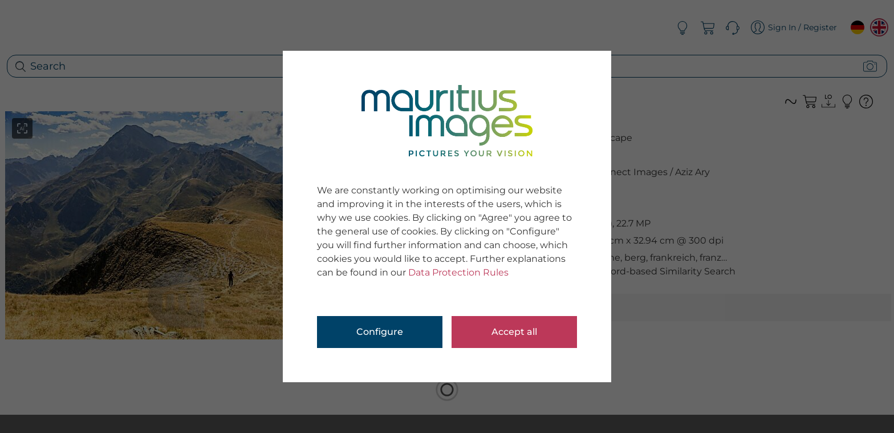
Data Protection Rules (458, 272)
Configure (379, 331)
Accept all (514, 331)
